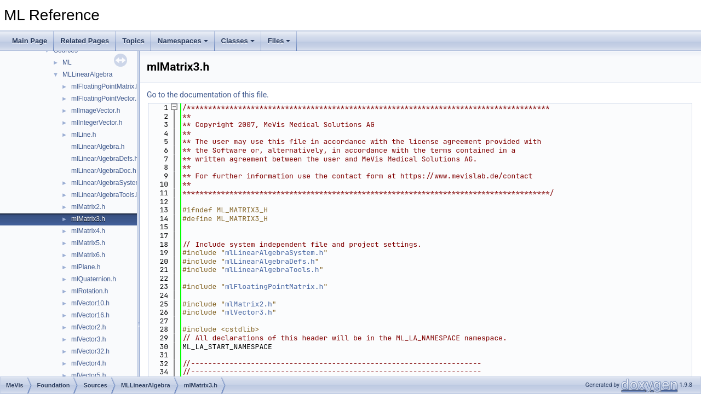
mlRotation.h (89, 291)
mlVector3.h (88, 339)
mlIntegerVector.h (96, 122)
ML (67, 62)
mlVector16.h (90, 315)
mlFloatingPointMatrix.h (105, 86)
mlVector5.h (88, 375)
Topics (133, 41)
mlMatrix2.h (88, 207)
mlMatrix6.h (88, 255)
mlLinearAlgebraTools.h (105, 195)
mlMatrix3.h (88, 219)
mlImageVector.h (95, 110)
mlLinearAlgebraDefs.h (104, 159)
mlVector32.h (90, 351)
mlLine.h (83, 134)
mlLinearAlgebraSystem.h (108, 183)
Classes (238, 41)
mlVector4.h (88, 363)
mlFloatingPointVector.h (105, 98)
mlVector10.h (90, 303)
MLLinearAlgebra (87, 74)
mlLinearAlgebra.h (97, 146)
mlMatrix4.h (88, 231)
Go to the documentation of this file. (208, 94)
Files (279, 41)
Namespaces (183, 41)
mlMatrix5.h (88, 243)
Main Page (29, 41)
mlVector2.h (88, 327)
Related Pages (84, 41)
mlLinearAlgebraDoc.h (103, 171)
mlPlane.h (85, 267)
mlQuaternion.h (93, 279)
